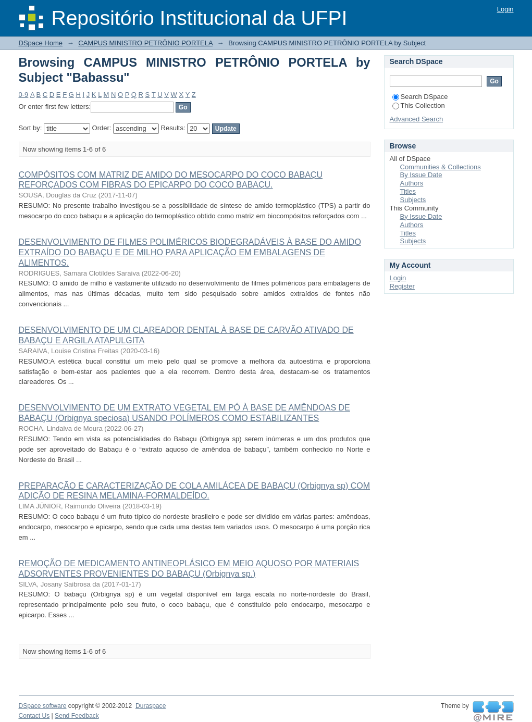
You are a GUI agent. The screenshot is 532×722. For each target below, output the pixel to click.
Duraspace (150, 705)
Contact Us (34, 715)
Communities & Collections (440, 167)
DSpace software (43, 705)
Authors (412, 183)
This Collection (418, 105)
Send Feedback (77, 715)
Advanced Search (416, 119)
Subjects (413, 200)
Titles (408, 191)
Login (505, 9)
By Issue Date (421, 175)
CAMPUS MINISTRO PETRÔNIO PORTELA (145, 43)
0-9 (24, 94)
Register (402, 286)
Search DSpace (420, 97)
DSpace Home (41, 43)
